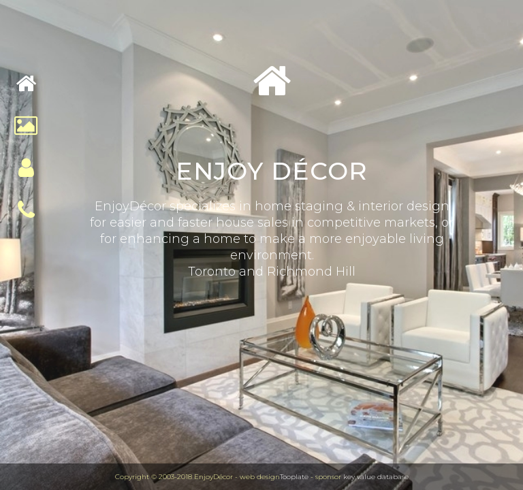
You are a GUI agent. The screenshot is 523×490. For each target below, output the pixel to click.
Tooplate (294, 476)
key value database (376, 476)
